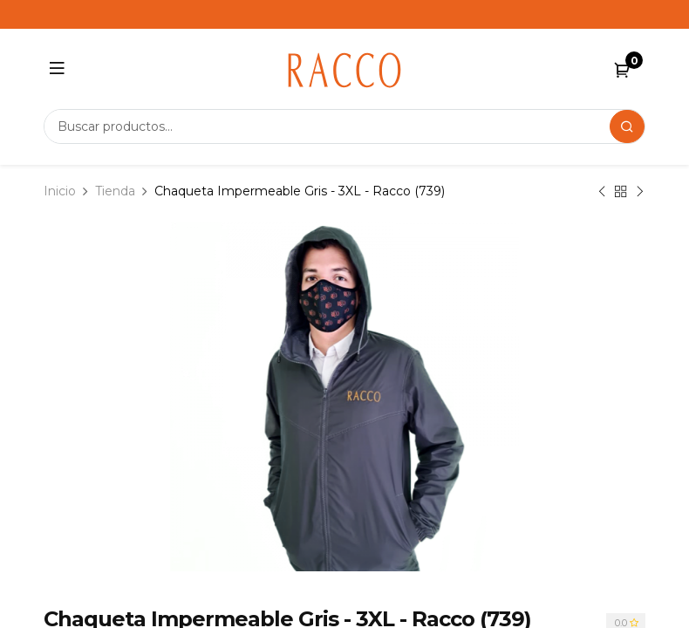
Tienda (115, 191)
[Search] (627, 126)
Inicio (60, 191)
